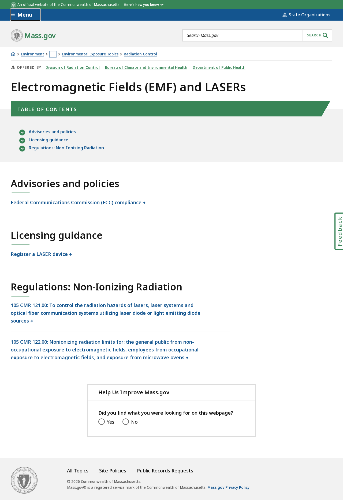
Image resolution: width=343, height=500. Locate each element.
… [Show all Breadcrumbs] (53, 54)
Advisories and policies (52, 132)
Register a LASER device (39, 254)
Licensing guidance (48, 140)
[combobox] (257, 35)
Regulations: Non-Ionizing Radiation (66, 148)
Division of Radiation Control (73, 67)
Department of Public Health (219, 67)
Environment (32, 54)
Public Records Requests (165, 470)
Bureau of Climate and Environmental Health (146, 67)
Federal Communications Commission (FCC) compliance (76, 202)
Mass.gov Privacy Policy (228, 487)
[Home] (13, 54)
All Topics (77, 470)
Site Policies (112, 470)
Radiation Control (140, 54)
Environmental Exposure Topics (90, 54)
